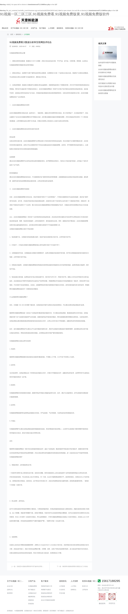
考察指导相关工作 (46, 579)
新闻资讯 (81, 20)
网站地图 (3, 612)
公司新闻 (27, 27)
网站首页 (27, 20)
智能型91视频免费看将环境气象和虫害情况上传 (31, 559)
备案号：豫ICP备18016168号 (83, 608)
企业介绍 (10, 579)
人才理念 (73, 579)
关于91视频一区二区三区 (41, 20)
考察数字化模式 (46, 582)
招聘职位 (73, 582)
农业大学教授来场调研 (48, 593)
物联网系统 (31, 589)
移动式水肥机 (38, 603)
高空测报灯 (53, 603)
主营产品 (55, 20)
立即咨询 (85, 582)
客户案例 (64, 20)
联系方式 (85, 579)
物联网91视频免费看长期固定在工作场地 (75, 559)
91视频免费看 (14, 45)
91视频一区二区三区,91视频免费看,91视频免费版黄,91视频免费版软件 (55, 14)
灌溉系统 (31, 593)
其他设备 (31, 596)
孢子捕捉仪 (31, 582)
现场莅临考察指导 (46, 586)
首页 (11, 27)
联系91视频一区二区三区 (95, 20)
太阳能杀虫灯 (32, 586)
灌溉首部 (45, 603)
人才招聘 (72, 20)
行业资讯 (62, 582)
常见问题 (62, 586)
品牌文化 (10, 582)
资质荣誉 (10, 586)
